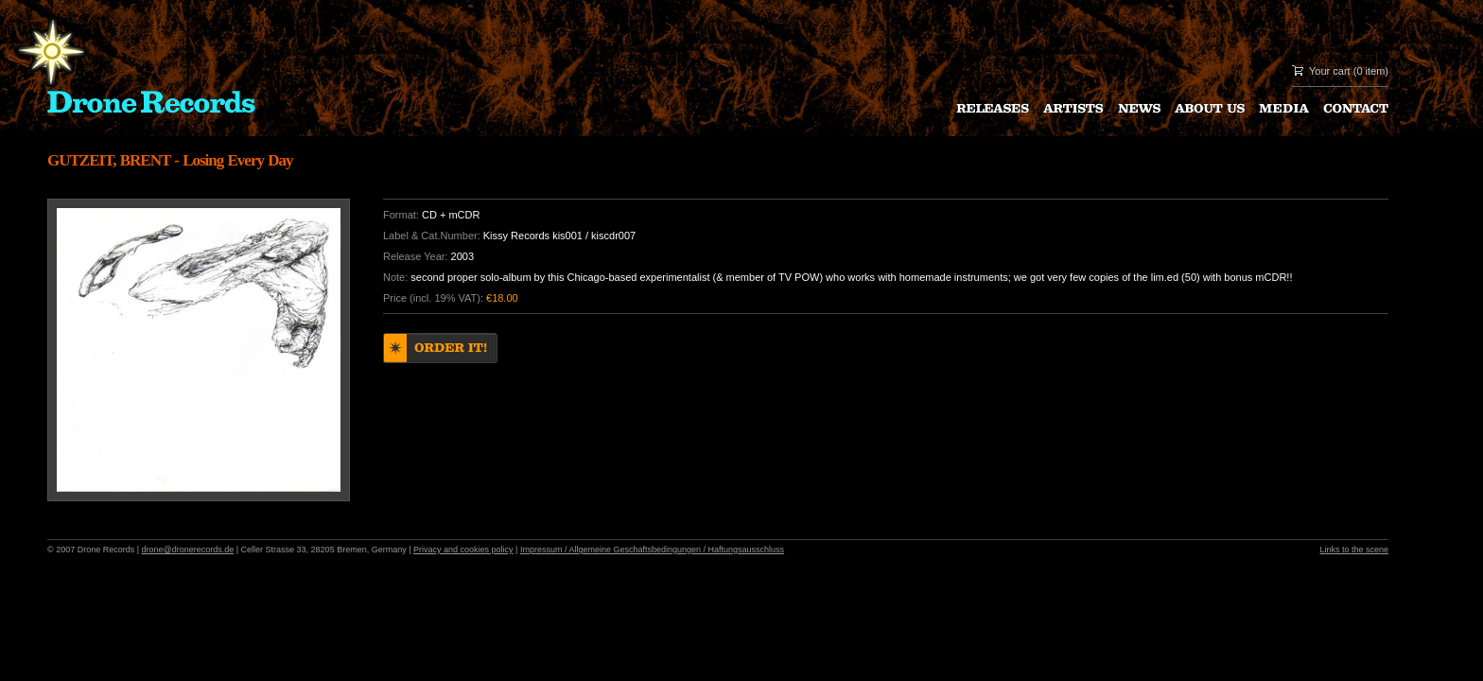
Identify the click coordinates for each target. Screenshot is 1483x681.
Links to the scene (1353, 549)
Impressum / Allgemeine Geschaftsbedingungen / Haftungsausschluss (652, 549)
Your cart (1330, 71)
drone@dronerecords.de (188, 549)
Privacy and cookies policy (463, 549)
